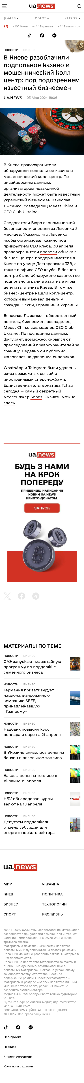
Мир (8, 884)
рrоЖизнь (52, 914)
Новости (11, 49)
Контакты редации (18, 1066)
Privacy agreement (18, 1056)
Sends (36, 397)
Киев (8, 894)
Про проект (13, 1036)
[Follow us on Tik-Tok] (29, 35)
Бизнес (29, 49)
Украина (50, 884)
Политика (52, 894)
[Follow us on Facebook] (42, 35)
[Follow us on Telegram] (54, 35)
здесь (9, 403)
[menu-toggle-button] (4, 6)
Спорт (10, 914)
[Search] (79, 6)
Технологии (54, 904)
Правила (10, 1046)
